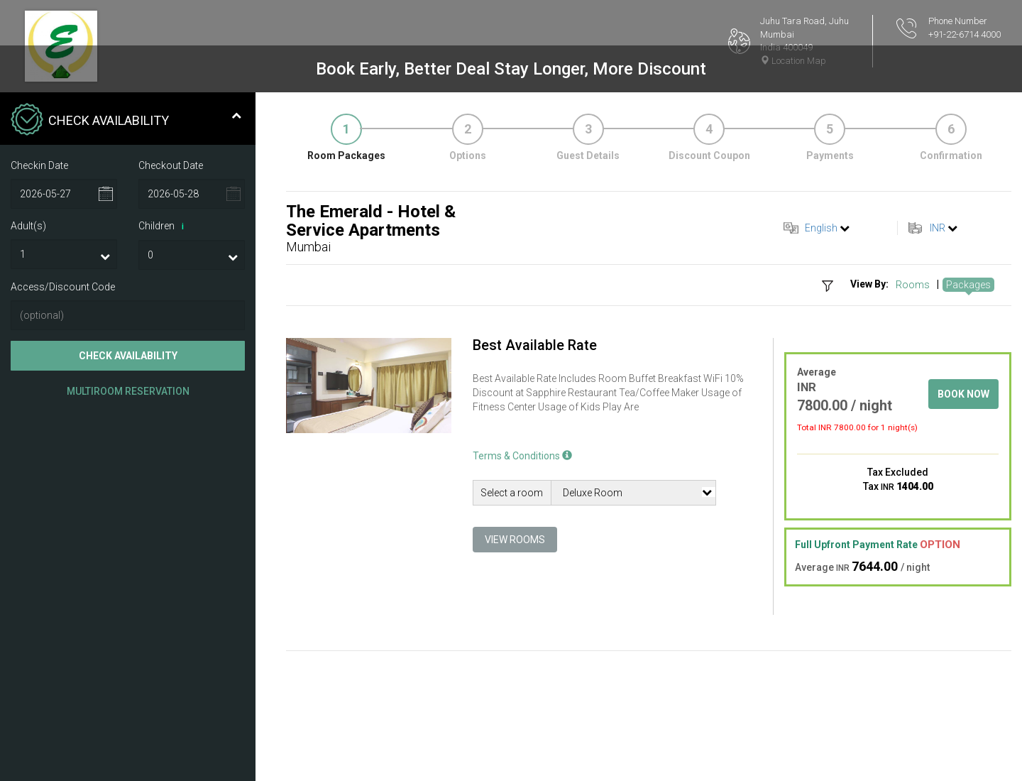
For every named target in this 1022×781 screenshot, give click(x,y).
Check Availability (128, 355)
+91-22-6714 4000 (964, 34)
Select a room (511, 492)
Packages (968, 284)
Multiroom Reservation (128, 391)
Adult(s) (28, 225)
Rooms (913, 284)
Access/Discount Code (63, 287)
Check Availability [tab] (126, 120)
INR (937, 228)
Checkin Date (39, 165)
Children (163, 226)
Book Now (963, 394)
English (821, 228)
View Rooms (515, 539)
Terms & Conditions (522, 456)
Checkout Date (170, 165)
